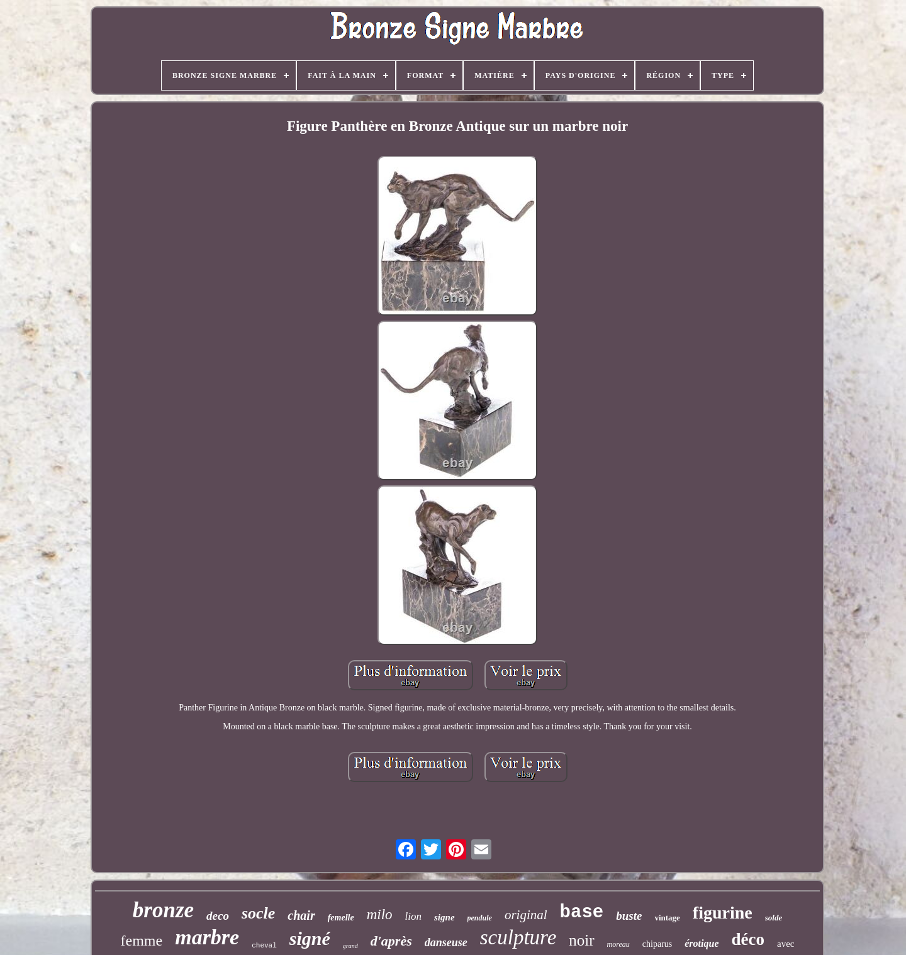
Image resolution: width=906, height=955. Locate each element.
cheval (264, 945)
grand (350, 945)
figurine (722, 912)
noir (581, 940)
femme (142, 940)
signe (444, 917)
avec (785, 944)
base (582, 912)
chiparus (657, 944)
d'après (391, 941)
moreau (618, 944)
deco (217, 915)
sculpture (518, 937)
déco (747, 939)
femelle (341, 917)
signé (309, 938)
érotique (702, 943)
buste (629, 915)
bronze (163, 910)
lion (413, 916)
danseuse (446, 942)
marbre (207, 937)
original (526, 914)
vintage (667, 917)
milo (380, 914)
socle (258, 913)
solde (773, 917)
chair (301, 915)
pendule (479, 918)
